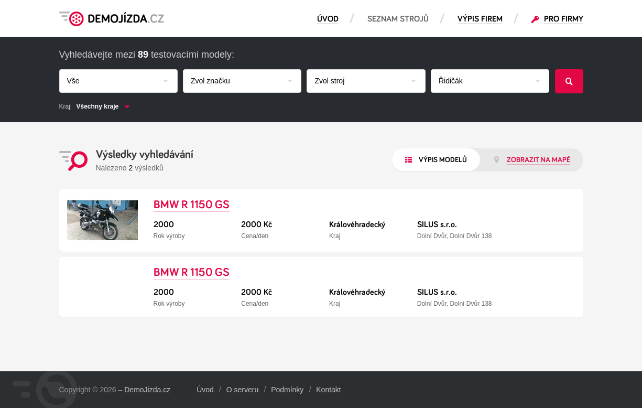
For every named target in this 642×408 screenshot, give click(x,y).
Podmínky (287, 389)
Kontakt (328, 389)
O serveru (242, 389)
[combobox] (118, 81)
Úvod (205, 389)
